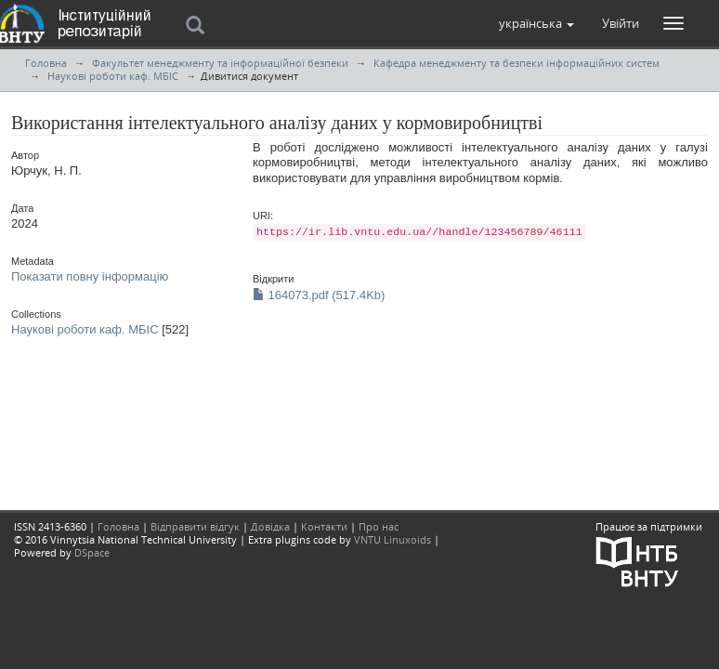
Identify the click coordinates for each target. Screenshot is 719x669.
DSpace (92, 552)
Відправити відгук (195, 526)
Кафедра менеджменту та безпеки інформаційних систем (516, 63)
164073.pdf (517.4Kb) (319, 295)
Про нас (379, 526)
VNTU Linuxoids (392, 539)
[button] (536, 23)
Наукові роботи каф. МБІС (112, 76)
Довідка (270, 526)
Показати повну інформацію (89, 276)
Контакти (324, 526)
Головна (46, 63)
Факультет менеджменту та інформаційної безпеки (220, 63)
